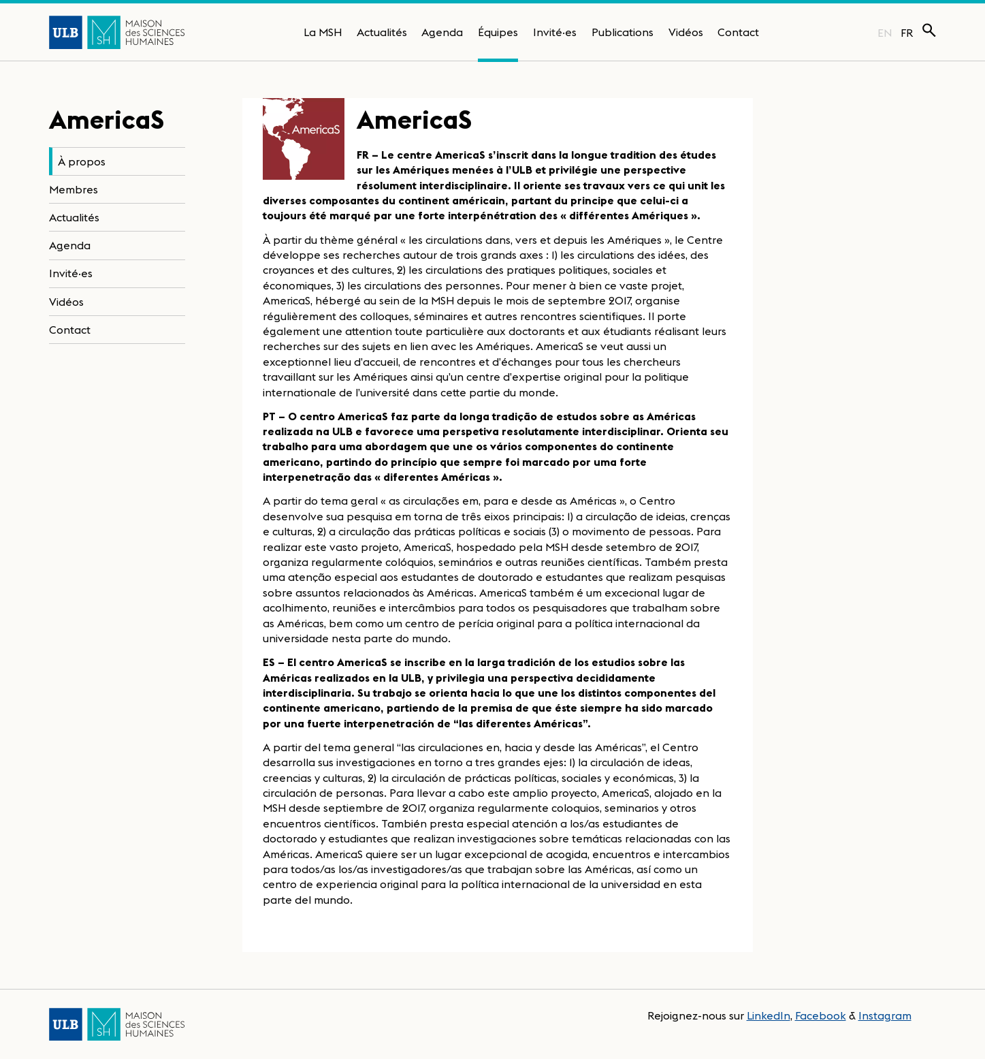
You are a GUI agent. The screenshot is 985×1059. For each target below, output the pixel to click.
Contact (738, 32)
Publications (622, 32)
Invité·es (555, 32)
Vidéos (685, 32)
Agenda (442, 32)
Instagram (884, 1015)
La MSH (323, 32)
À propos (82, 161)
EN (884, 32)
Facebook (820, 1015)
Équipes (498, 32)
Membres (73, 189)
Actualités (382, 32)
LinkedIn (768, 1015)
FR (907, 32)
